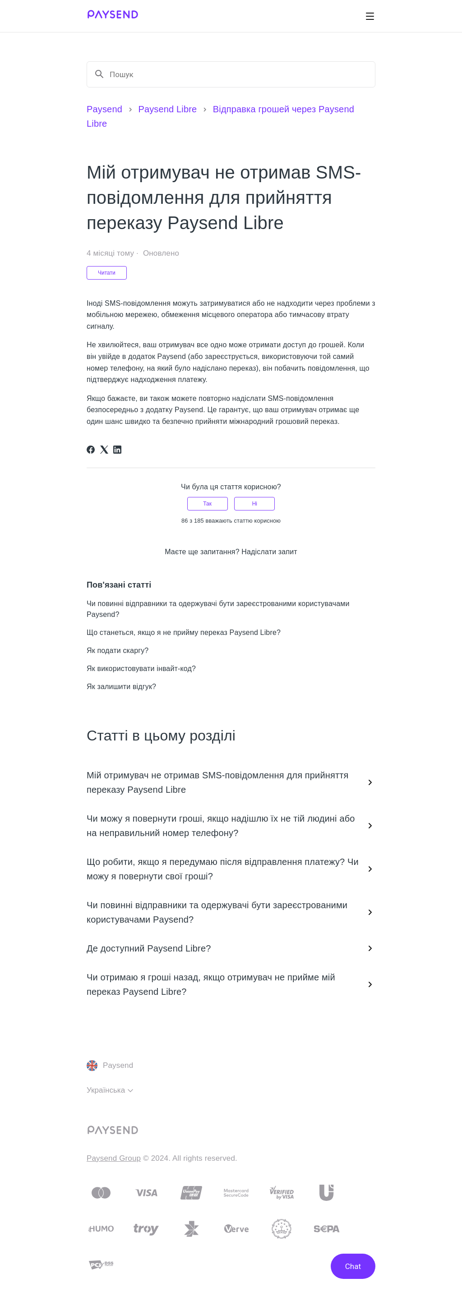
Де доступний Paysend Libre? (231, 948)
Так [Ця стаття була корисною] (207, 504)
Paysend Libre (167, 109)
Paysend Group (114, 1158)
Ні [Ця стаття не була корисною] (254, 504)
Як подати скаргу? (117, 650)
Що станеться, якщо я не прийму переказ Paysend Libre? (184, 632)
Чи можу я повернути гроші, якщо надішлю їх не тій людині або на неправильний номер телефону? (231, 826)
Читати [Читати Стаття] (107, 273)
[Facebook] (91, 450)
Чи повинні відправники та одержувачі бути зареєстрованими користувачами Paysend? (231, 912)
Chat (353, 1266)
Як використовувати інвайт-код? (141, 668)
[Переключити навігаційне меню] (370, 16)
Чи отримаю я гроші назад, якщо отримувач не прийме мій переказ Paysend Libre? (231, 984)
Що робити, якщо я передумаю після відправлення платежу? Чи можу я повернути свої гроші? (231, 869)
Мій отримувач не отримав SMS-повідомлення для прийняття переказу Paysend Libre (231, 782)
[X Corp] (104, 450)
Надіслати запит (269, 552)
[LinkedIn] (117, 450)
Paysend (104, 109)
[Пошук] (239, 74)
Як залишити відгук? (121, 686)
